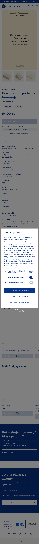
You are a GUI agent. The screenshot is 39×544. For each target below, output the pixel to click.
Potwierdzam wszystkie (19, 290)
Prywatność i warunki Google (22, 252)
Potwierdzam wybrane (20, 296)
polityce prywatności (18, 248)
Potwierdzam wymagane (19, 302)
